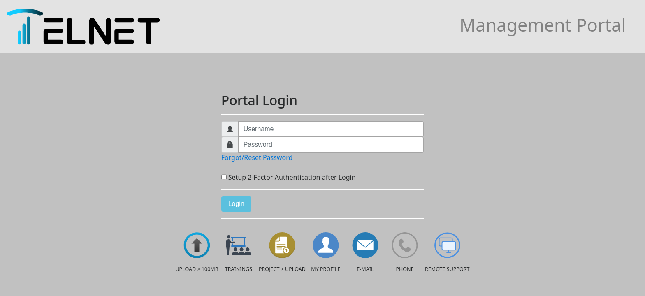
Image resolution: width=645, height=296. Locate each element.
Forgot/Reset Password (257, 157)
